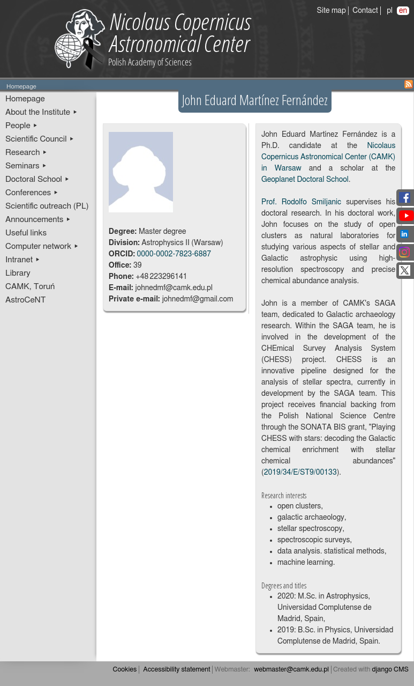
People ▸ (21, 126)
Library (18, 273)
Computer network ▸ (42, 246)
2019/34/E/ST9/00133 (300, 472)
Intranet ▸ (22, 260)
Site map (331, 10)
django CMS (390, 669)
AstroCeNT (25, 300)
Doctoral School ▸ (37, 179)
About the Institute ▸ (41, 112)
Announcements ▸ (38, 220)
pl (390, 10)
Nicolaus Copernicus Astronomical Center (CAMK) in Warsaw (328, 157)
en (403, 10)
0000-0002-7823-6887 (174, 254)
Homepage (25, 99)
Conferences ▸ (31, 193)
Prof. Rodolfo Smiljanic (301, 202)
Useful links (26, 233)
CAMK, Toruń (30, 287)
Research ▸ (26, 153)
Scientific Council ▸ (39, 139)
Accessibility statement (176, 669)
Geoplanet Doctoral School (305, 179)
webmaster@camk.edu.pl (291, 669)
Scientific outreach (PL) (47, 206)
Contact (365, 10)
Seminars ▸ (26, 166)
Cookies (125, 669)
